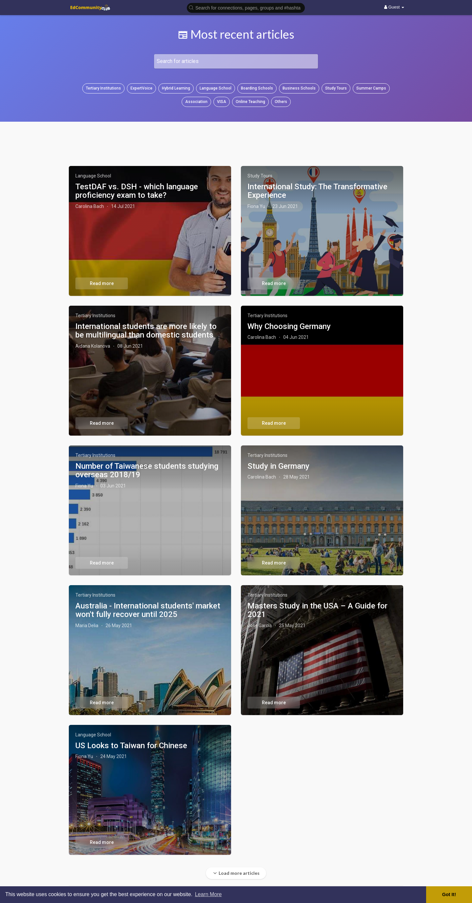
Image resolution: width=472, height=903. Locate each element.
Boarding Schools (257, 88)
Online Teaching (250, 101)
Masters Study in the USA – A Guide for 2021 (317, 610)
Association (196, 101)
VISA (221, 101)
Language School (215, 88)
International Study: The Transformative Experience (317, 191)
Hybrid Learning (176, 88)
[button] (246, 7)
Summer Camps (371, 88)
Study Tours (336, 88)
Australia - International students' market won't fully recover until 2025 (147, 610)
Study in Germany (278, 466)
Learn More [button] (208, 894)
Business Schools (299, 88)
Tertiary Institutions (103, 88)
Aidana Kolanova (92, 346)
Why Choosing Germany (289, 326)
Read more (102, 283)
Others (281, 101)
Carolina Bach (89, 206)
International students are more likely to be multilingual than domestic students (146, 330)
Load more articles (236, 873)
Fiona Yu (256, 206)
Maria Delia (86, 625)
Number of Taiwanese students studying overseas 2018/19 (146, 470)
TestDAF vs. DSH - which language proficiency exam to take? (136, 191)
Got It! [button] (449, 894)
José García (259, 625)
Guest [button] (394, 7)
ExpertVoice (141, 88)
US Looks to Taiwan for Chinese (131, 745)
